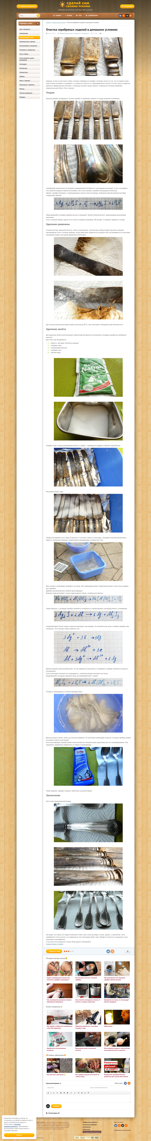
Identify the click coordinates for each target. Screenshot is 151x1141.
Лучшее (68, 15)
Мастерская (23, 68)
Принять (19, 1135)
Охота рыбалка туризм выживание (27, 59)
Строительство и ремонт (27, 42)
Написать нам (86, 1129)
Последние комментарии (90, 1124)
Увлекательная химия (27, 37)
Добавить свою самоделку (90, 1122)
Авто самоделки (25, 29)
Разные (22, 89)
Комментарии (92, 15)
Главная (57, 15)
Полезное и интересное (27, 50)
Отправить (56, 1106)
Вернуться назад (54, 951)
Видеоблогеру (87, 1127)
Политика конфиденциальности (92, 1132)
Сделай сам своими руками (75, 4)
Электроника (24, 33)
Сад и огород (24, 54)
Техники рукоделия (26, 93)
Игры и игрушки (25, 81)
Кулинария (23, 64)
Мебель (22, 76)
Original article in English (54, 944)
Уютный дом (24, 72)
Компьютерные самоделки (28, 46)
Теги (79, 15)
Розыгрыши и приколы (27, 85)
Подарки (22, 97)
